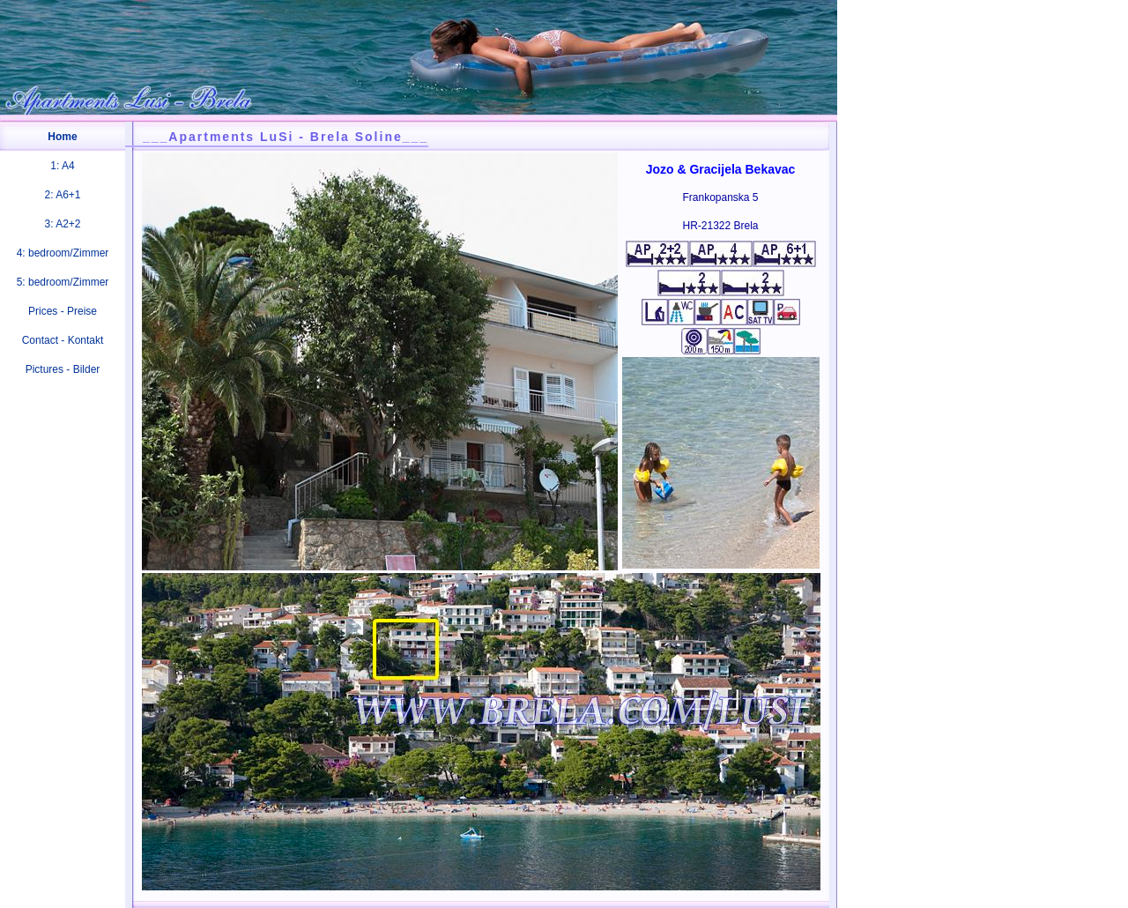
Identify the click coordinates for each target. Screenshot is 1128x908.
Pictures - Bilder (63, 369)
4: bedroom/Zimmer (63, 253)
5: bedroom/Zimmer (63, 282)
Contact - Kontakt (63, 340)
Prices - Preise (62, 311)
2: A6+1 (62, 195)
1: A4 (62, 166)
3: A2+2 (62, 224)
